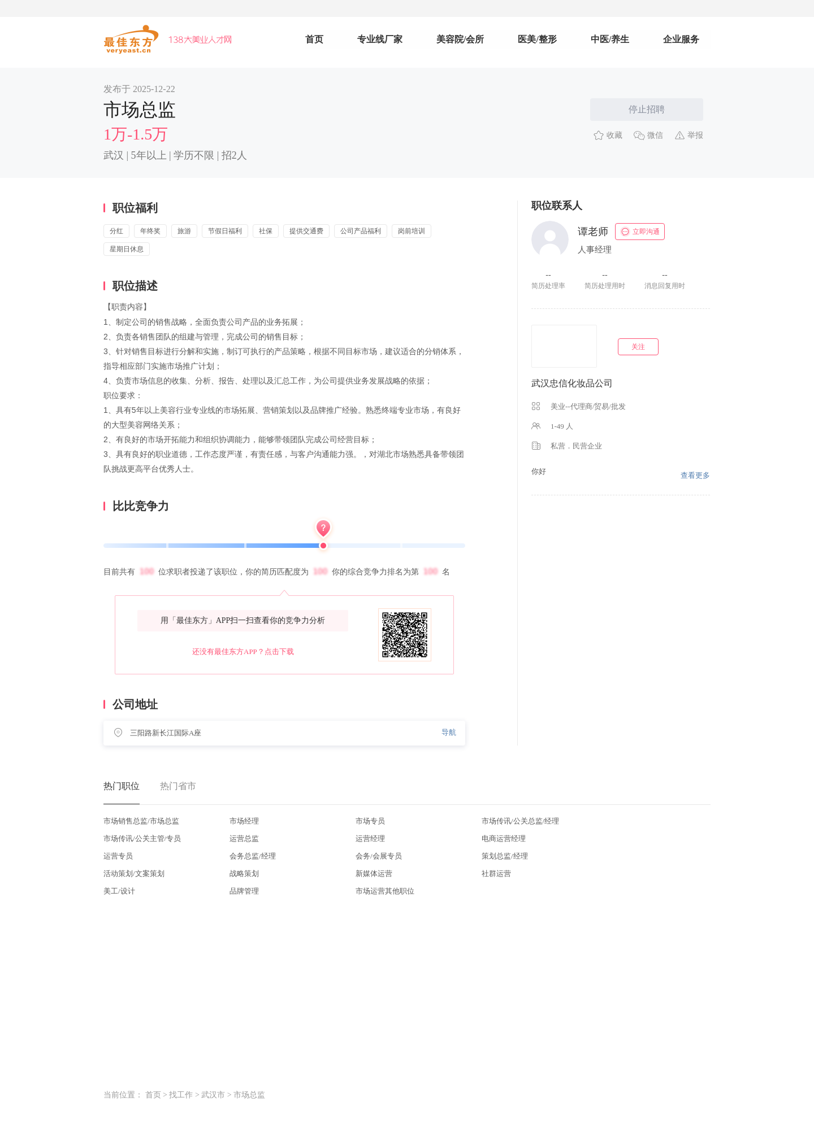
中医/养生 (610, 39)
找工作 (181, 1095)
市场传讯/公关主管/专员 (142, 838)
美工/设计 (119, 891)
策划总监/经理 (505, 856)
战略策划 (244, 873)
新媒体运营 (374, 873)
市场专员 (370, 821)
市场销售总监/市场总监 (141, 821)
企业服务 (681, 39)
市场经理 (244, 821)
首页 (314, 39)
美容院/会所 (460, 39)
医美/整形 (537, 39)
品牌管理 (244, 891)
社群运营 (496, 873)
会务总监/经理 (253, 856)
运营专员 (118, 856)
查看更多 (695, 475)
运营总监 (244, 838)
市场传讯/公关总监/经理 (520, 821)
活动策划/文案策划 (133, 873)
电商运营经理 (504, 838)
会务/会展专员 (379, 856)
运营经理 (370, 838)
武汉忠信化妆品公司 (572, 383)
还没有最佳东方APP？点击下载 (243, 651)
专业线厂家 (379, 39)
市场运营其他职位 (385, 891)
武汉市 (213, 1095)
